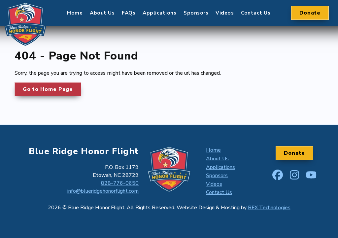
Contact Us (255, 16)
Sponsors (196, 16)
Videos (225, 16)
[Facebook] (277, 173)
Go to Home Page (48, 89)
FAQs (128, 16)
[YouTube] (311, 173)
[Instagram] (294, 173)
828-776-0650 (120, 183)
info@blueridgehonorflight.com (103, 191)
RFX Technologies (269, 207)
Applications (159, 16)
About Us (102, 16)
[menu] (168, 17)
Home (75, 16)
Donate (310, 16)
